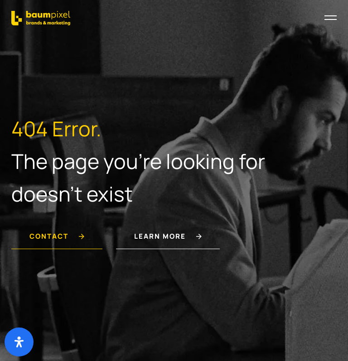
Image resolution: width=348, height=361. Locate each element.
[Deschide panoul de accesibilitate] (19, 341)
